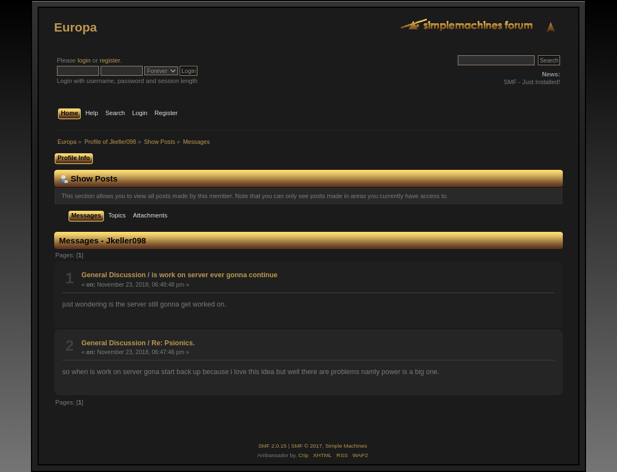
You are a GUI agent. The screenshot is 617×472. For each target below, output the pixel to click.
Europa (75, 27)
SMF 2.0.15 (272, 446)
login (84, 60)
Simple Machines (346, 446)
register (110, 60)
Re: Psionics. (173, 343)
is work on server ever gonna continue (214, 275)
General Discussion (113, 275)
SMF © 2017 (306, 446)
